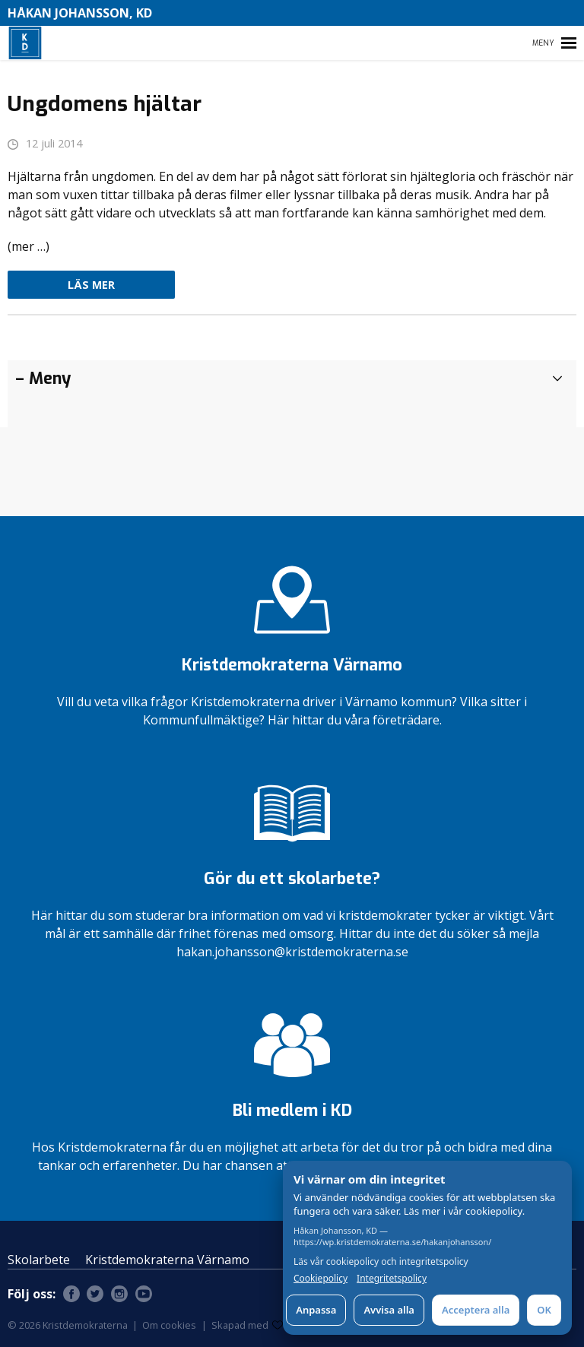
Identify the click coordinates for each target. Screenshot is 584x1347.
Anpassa (316, 1310)
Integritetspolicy (392, 1279)
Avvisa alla (388, 1310)
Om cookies (169, 1325)
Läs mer (91, 284)
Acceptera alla (475, 1310)
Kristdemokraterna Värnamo (167, 1259)
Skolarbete (39, 1259)
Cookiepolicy (321, 1279)
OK (544, 1310)
